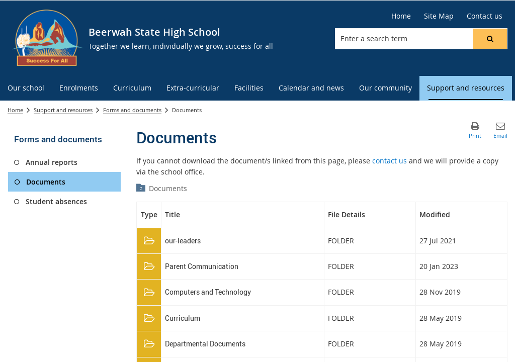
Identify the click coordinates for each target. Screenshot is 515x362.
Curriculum (182, 318)
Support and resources (63, 110)
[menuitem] (26, 88)
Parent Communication (201, 266)
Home (15, 110)
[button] (490, 39)
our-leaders (183, 240)
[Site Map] (439, 16)
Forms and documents (132, 110)
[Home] (401, 16)
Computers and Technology (208, 292)
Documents (168, 188)
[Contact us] (484, 16)
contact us (389, 160)
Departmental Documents (205, 343)
